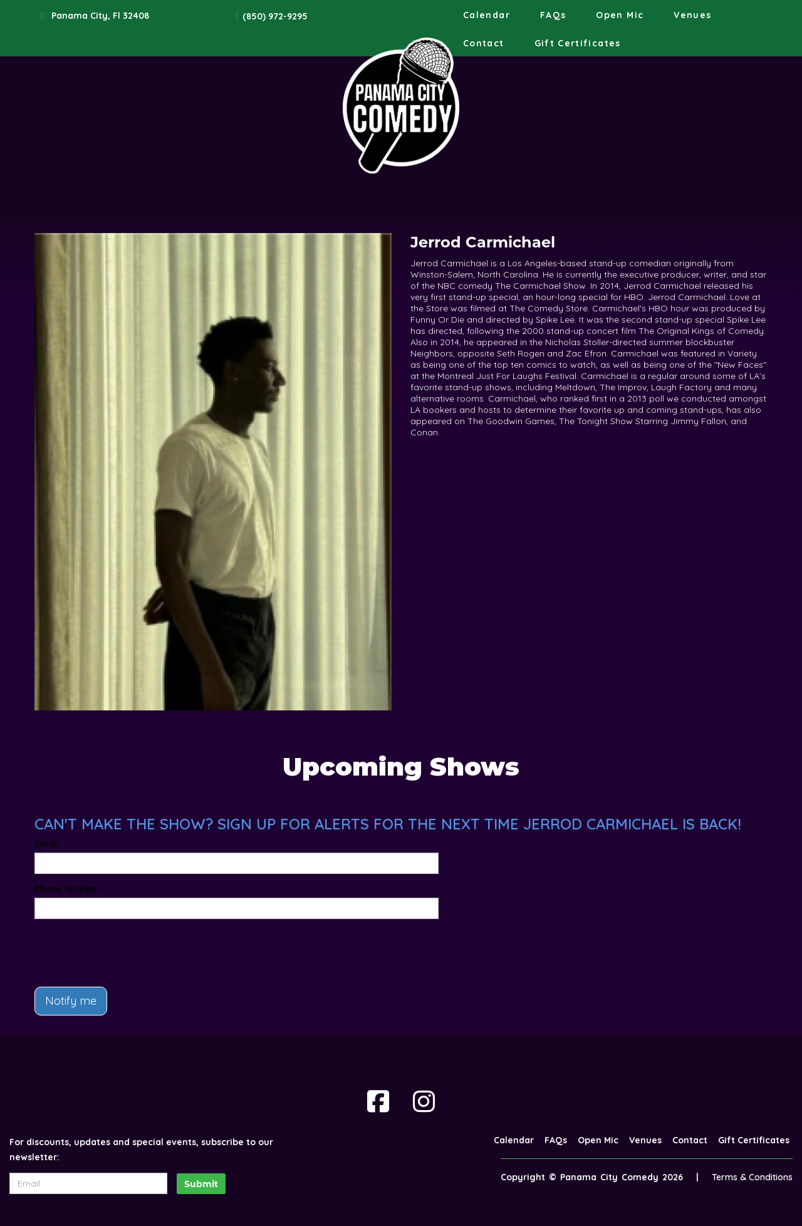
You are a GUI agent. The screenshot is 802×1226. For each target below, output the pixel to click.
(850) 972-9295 (275, 16)
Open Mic (619, 15)
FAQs (553, 15)
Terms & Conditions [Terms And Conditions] (752, 1177)
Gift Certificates (577, 43)
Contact (483, 43)
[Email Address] (88, 1183)
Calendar (486, 15)
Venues (692, 15)
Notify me (70, 1001)
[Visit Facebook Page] (378, 1101)
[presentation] (129, 952)
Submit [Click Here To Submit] (201, 1184)
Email (46, 843)
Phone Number (67, 889)
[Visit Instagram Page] (424, 1101)
